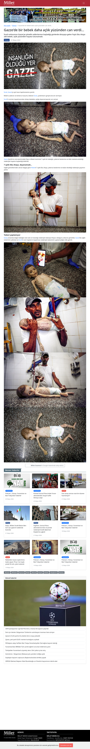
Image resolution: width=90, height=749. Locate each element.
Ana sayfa (7, 26)
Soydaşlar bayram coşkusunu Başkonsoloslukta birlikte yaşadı (25, 658)
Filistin (33, 168)
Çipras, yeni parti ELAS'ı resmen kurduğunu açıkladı (22, 640)
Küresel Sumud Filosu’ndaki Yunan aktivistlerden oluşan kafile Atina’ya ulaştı (44, 496)
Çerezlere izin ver (66, 745)
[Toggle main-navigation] (83, 3)
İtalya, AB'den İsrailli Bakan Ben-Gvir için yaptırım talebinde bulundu (16, 528)
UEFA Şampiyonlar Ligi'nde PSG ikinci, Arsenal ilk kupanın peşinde (27, 629)
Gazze (10, 92)
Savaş (6, 238)
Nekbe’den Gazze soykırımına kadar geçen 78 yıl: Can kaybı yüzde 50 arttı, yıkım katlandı (15, 562)
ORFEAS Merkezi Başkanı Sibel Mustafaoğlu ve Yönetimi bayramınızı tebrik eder (31, 661)
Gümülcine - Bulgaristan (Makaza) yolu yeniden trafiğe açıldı (25, 654)
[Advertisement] (45, 697)
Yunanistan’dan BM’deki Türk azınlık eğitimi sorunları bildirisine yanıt (27, 647)
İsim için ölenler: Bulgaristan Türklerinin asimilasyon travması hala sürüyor (29, 632)
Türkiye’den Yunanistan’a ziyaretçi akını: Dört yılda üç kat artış (25, 650)
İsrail (5, 92)
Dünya (14, 26)
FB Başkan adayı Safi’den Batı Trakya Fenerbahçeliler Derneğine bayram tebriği (31, 643)
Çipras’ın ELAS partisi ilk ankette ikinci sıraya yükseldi (22, 636)
